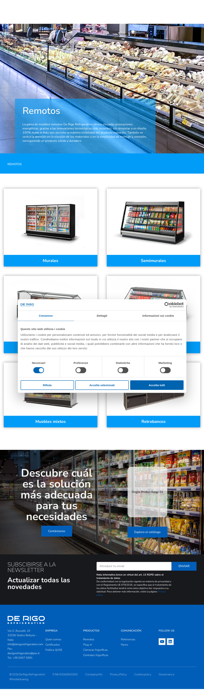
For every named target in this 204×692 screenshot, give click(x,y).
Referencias (128, 642)
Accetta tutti (157, 385)
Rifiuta (47, 385)
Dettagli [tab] (102, 315)
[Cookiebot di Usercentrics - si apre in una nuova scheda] (167, 305)
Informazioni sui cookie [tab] (158, 315)
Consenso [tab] (46, 315)
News (124, 647)
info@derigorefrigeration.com (25, 647)
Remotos (14, 167)
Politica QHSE (53, 653)
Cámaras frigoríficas (95, 653)
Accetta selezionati (102, 385)
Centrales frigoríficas (95, 658)
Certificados (52, 647)
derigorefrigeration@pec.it (23, 656)
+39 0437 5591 (23, 661)
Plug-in (87, 647)
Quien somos (53, 642)
